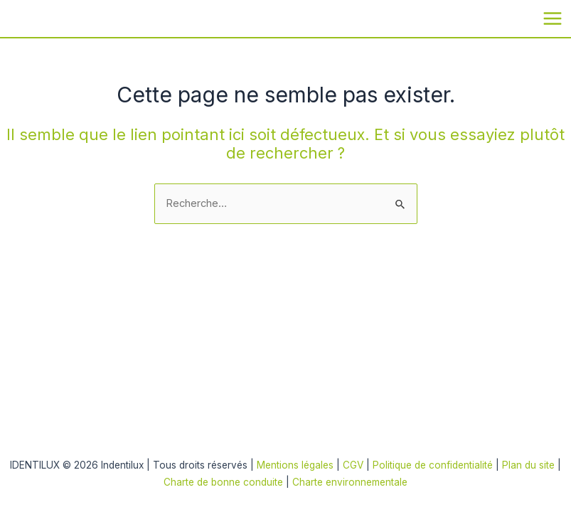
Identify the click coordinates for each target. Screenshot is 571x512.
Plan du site (529, 465)
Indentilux (17, 17)
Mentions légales (295, 465)
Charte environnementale (349, 482)
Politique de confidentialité (434, 465)
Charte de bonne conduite (223, 482)
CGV (353, 465)
